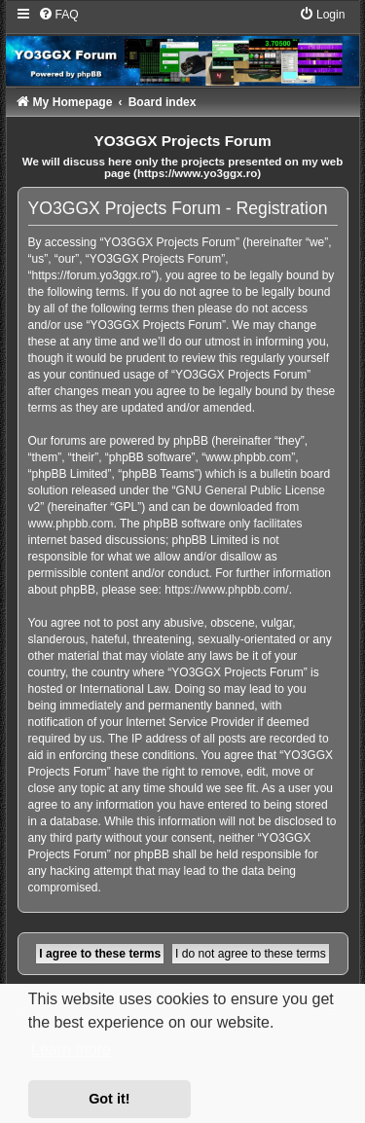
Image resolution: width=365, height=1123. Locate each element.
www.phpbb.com (71, 523)
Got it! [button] (109, 1098)
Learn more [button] (71, 1049)
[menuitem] (58, 14)
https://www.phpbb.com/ (226, 590)
